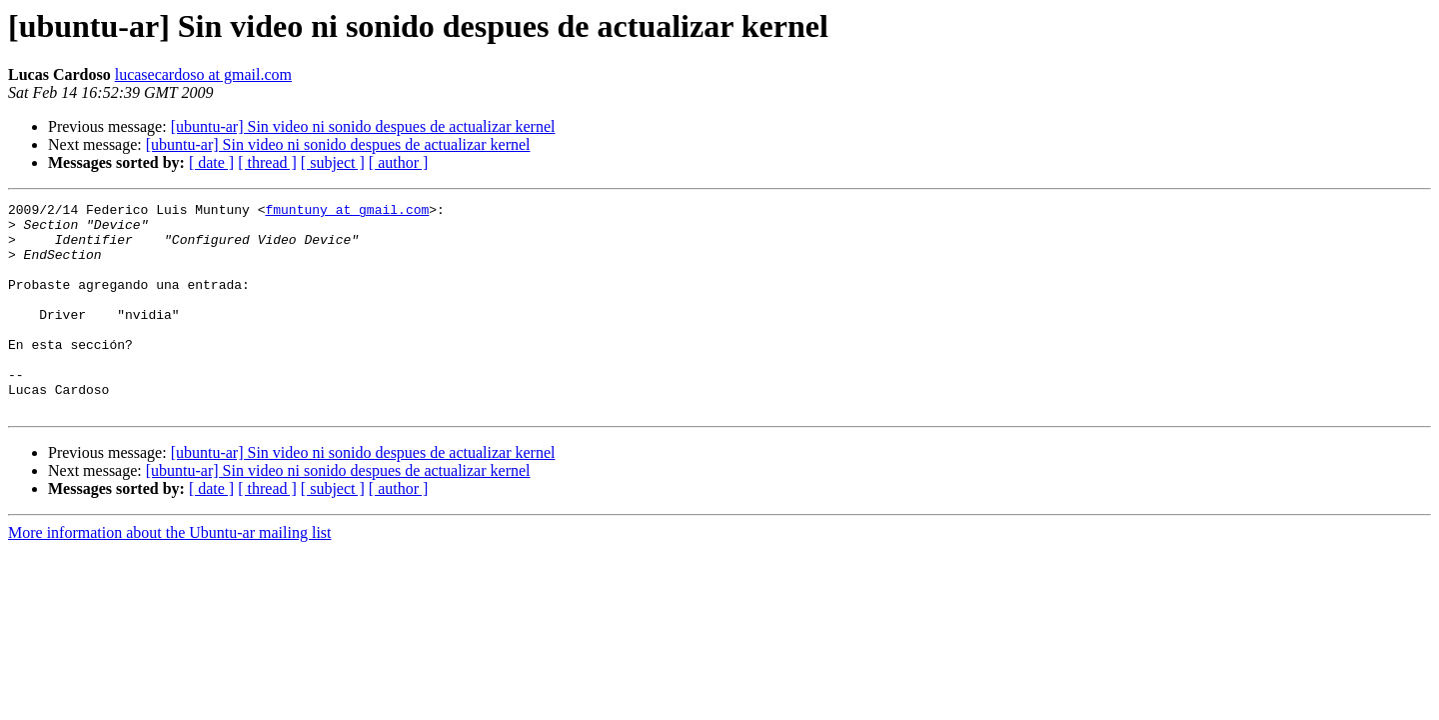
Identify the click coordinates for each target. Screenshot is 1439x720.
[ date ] (211, 162)
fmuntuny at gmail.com (347, 212)
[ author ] (399, 162)
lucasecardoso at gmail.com (203, 74)
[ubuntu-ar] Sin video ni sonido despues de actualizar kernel (363, 126)
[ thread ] (267, 162)
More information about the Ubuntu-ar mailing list (170, 574)
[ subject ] (333, 162)
